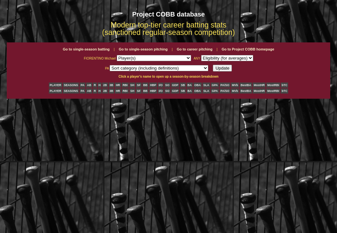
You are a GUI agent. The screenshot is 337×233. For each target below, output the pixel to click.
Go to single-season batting (86, 49)
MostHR (259, 85)
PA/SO (225, 85)
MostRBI (273, 85)
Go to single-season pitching (143, 49)
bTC (285, 85)
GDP (175, 85)
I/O (161, 85)
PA (82, 85)
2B (105, 85)
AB (89, 85)
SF (139, 85)
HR (118, 85)
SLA (206, 85)
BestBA (246, 85)
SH (132, 85)
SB (183, 85)
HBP (153, 85)
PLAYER (55, 85)
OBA (197, 85)
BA (190, 85)
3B (112, 85)
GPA (215, 85)
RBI (125, 85)
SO (167, 85)
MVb (235, 85)
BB (145, 85)
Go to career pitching (194, 49)
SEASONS (71, 85)
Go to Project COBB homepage (248, 49)
